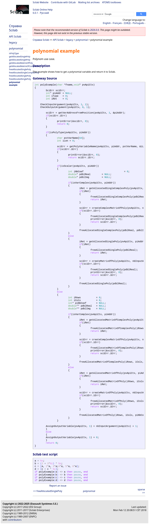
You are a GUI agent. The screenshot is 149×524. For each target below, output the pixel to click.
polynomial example (14, 83)
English (107, 23)
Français (117, 23)
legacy (13, 42)
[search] (113, 14)
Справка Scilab (15, 28)
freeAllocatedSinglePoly (20, 69)
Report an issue (57, 485)
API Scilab (15, 36)
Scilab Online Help (43, 9)
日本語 (127, 23)
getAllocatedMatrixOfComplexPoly (25, 66)
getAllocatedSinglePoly (19, 56)
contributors (15, 519)
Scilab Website (40, 2)
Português (138, 23)
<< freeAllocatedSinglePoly (47, 491)
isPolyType (14, 53)
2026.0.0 (94, 30)
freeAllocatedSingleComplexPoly (24, 72)
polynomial (16, 48)
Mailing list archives (89, 2)
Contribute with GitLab (63, 2)
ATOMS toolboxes (111, 2)
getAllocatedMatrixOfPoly (21, 63)
